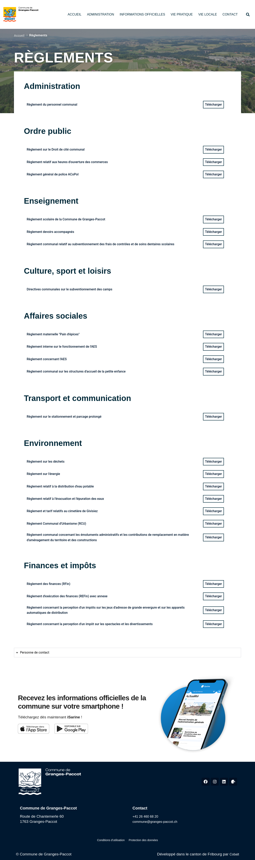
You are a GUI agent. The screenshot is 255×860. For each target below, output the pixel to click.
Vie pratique (182, 14)
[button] (247, 14)
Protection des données (140, 840)
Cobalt (233, 853)
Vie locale (207, 14)
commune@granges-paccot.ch (158, 821)
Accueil (74, 14)
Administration (100, 14)
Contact (230, 14)
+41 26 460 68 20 (147, 816)
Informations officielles (142, 14)
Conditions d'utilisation (114, 840)
